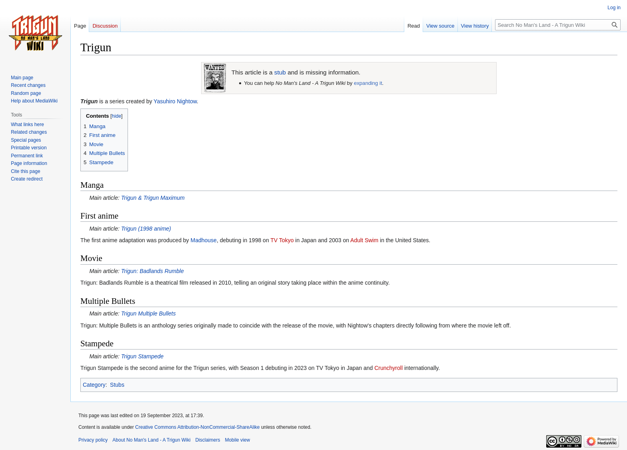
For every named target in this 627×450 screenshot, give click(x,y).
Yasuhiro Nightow (175, 101)
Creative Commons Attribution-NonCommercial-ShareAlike (197, 427)
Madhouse (204, 240)
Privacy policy (93, 440)
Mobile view (237, 440)
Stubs (117, 385)
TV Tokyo (282, 240)
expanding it (368, 83)
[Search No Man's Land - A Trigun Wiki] (558, 24)
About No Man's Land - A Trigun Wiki (151, 440)
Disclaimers (207, 440)
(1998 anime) (146, 228)
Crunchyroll (388, 368)
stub (280, 72)
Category (94, 385)
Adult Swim (364, 240)
